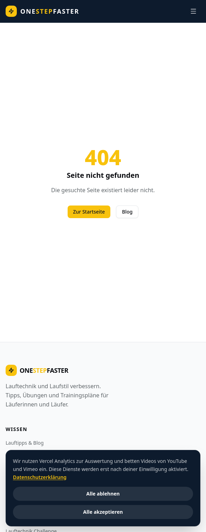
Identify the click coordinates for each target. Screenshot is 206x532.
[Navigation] (193, 11)
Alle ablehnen (102, 493)
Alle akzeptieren (103, 512)
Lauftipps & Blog (25, 442)
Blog (127, 211)
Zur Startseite (89, 211)
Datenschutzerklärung (40, 476)
